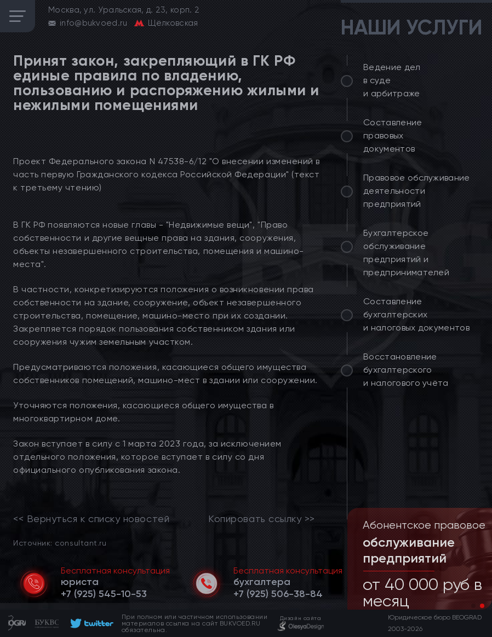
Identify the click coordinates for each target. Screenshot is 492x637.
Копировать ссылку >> (261, 519)
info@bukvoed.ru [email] (94, 23)
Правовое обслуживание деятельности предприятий (416, 190)
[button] (473, 606)
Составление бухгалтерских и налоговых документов (416, 314)
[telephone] (104, 594)
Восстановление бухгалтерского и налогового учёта (406, 369)
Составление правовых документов (392, 135)
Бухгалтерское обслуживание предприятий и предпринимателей (406, 252)
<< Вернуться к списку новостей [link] (91, 519)
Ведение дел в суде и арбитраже (392, 80)
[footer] (90, 623)
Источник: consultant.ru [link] (59, 542)
